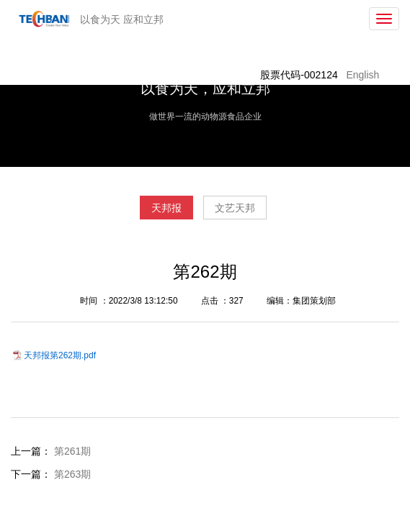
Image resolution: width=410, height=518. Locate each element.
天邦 (41, 18)
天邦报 (166, 208)
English (362, 75)
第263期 (72, 474)
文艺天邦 (235, 208)
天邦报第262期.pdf (60, 355)
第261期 (72, 451)
